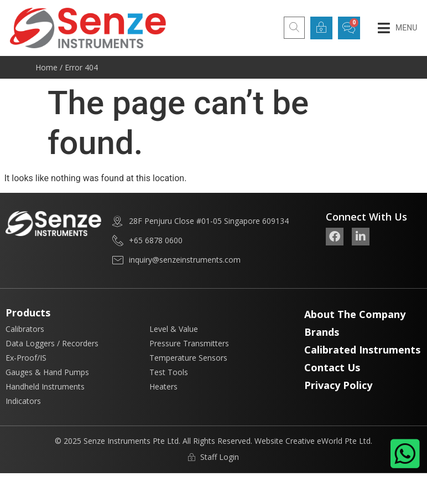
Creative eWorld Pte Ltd (328, 441)
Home (46, 67)
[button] (397, 28)
